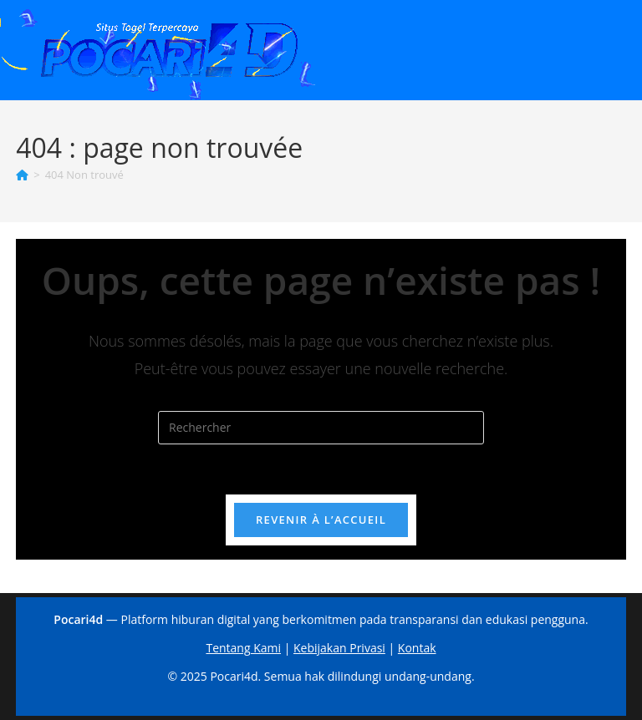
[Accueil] (22, 174)
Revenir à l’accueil (321, 519)
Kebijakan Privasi (339, 648)
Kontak (417, 648)
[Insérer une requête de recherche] (321, 427)
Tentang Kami (243, 648)
